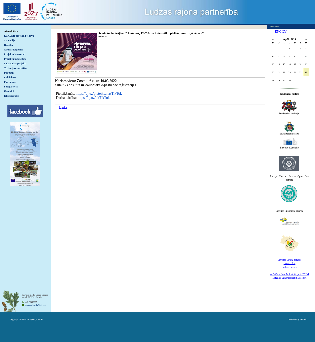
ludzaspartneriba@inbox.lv (35, 305)
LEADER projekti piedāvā (19, 35)
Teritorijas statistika (15, 68)
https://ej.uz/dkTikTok (94, 98)
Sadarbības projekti (15, 63)
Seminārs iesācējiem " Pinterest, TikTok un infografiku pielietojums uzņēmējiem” (151, 33)
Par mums (9, 81)
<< (273, 40)
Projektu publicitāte (15, 58)
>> (306, 40)
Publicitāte (10, 77)
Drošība (8, 44)
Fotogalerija (11, 86)
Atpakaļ (63, 107)
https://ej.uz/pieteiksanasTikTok (99, 93)
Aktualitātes (11, 31)
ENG (278, 31)
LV (284, 31)
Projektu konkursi (14, 54)
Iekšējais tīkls (11, 95)
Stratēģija (9, 40)
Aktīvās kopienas (13, 49)
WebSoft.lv (304, 319)
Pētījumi (9, 72)
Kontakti (9, 91)
